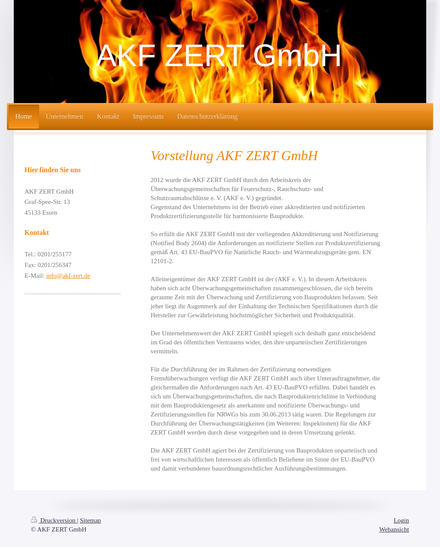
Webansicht (394, 529)
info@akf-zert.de (68, 275)
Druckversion (54, 520)
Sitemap (90, 520)
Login (401, 520)
